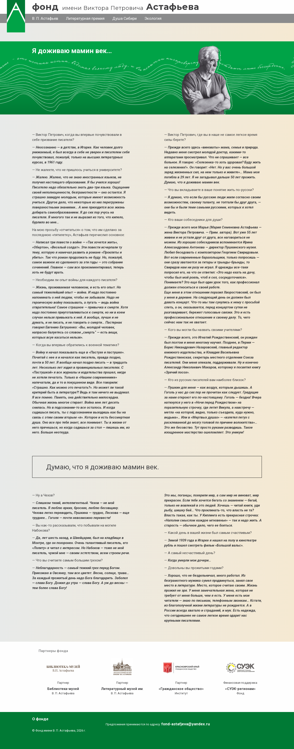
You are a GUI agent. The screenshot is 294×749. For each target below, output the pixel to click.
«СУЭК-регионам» (240, 689)
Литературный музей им (122, 689)
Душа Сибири (124, 18)
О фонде (40, 719)
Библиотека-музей (63, 689)
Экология (152, 18)
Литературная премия (85, 18)
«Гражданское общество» (181, 689)
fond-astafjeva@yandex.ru (185, 724)
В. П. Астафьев (45, 18)
